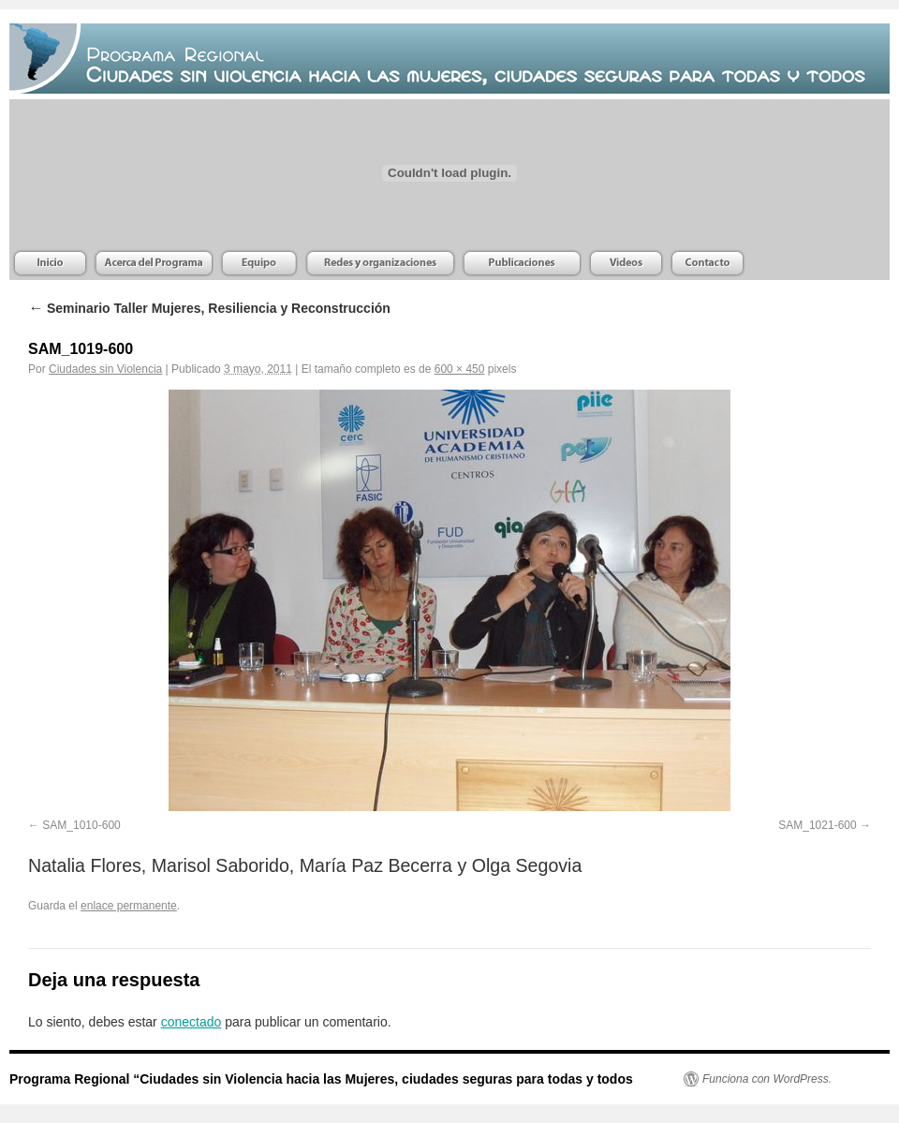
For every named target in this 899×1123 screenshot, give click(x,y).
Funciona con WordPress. (767, 1079)
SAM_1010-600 (81, 825)
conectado (191, 1021)
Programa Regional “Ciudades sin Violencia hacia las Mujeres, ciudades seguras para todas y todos (321, 1078)
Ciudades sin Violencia (105, 369)
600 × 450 (460, 369)
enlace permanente (129, 905)
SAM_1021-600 (817, 825)
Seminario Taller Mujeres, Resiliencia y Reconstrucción (209, 308)
